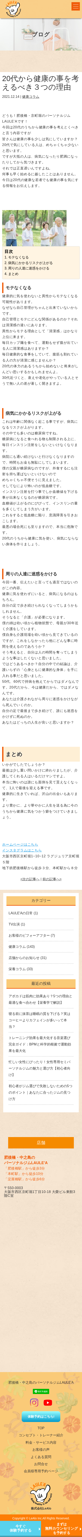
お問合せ (41, 1464)
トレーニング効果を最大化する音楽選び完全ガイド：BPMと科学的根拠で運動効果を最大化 (40, 1044)
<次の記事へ (29, 879)
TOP (41, 1428)
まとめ (13, 274)
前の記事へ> (52, 879)
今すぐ (21, 1528)
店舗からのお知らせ (24, 958)
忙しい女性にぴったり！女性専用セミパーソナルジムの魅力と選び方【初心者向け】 (39, 1068)
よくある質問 (41, 1457)
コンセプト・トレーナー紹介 (41, 1435)
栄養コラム (17, 969)
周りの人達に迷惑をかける (28, 268)
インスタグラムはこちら (22, 850)
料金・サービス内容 (41, 1442)
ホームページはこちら (20, 844)
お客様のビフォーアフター (29, 935)
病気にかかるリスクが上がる (30, 263)
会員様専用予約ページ (41, 1471)
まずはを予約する (61, 1528)
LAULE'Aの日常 (21, 913)
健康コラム (30, 96)
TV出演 (14, 924)
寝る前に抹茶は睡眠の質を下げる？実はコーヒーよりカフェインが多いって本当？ (39, 1020)
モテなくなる (18, 257)
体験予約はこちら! (41, 1416)
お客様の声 (41, 1449)
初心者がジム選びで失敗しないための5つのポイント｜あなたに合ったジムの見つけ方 (40, 1092)
